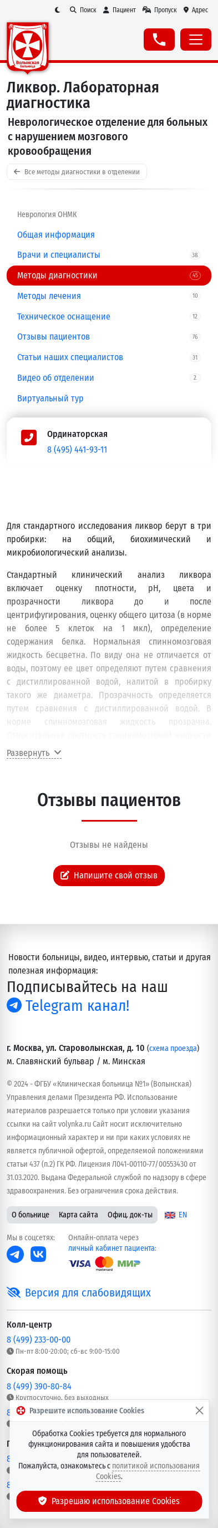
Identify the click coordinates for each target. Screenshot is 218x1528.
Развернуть (34, 753)
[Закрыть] (199, 1410)
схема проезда (173, 1048)
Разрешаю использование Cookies (109, 1501)
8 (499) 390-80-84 (39, 1386)
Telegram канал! (68, 1005)
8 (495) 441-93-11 (77, 449)
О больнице (30, 1215)
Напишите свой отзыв (109, 875)
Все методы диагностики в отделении (77, 172)
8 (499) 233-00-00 (38, 1339)
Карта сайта (78, 1215)
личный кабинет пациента (111, 1248)
